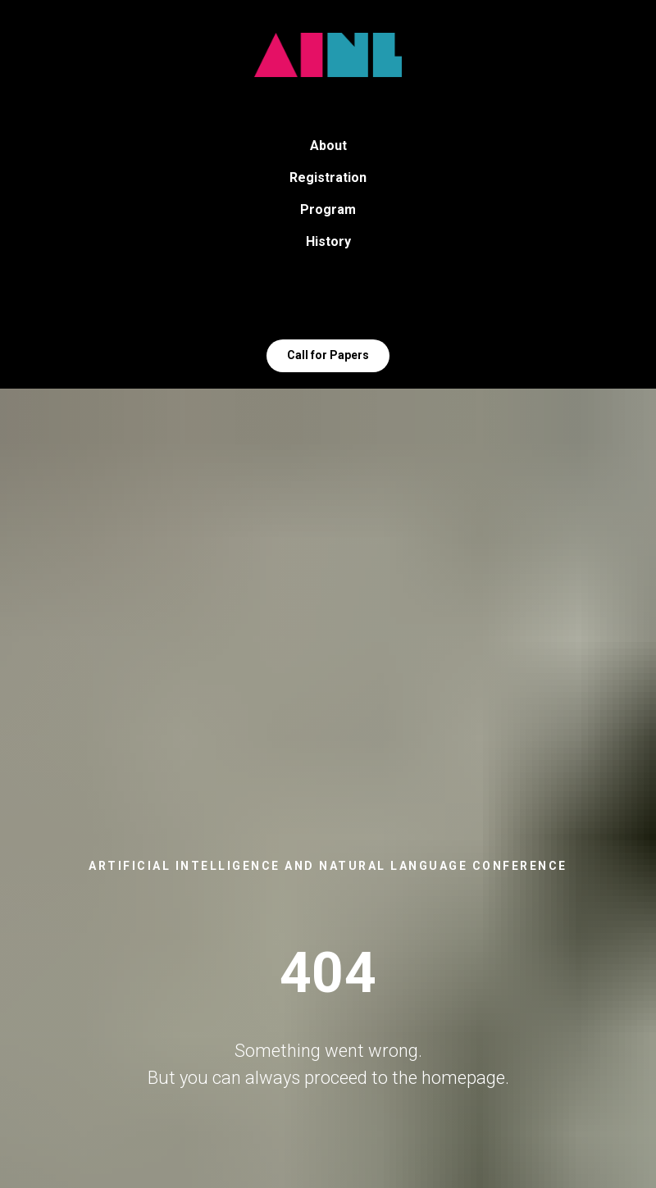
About (328, 145)
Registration (328, 177)
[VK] (346, 302)
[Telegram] (310, 302)
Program (328, 209)
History (328, 241)
